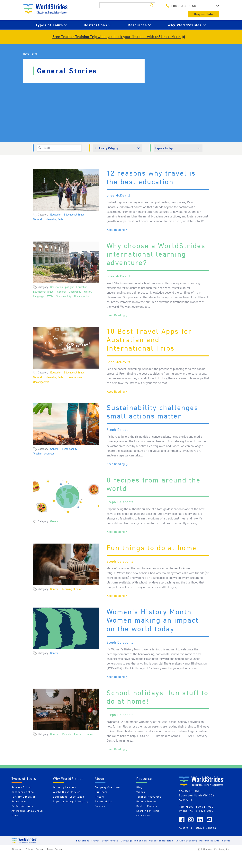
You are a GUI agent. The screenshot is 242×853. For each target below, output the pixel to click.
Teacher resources (44, 453)
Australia (185, 827)
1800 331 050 (181, 6)
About (99, 778)
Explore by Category (107, 148)
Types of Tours (49, 25)
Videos (140, 792)
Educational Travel (74, 214)
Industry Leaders (64, 787)
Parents (66, 734)
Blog (139, 787)
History (88, 291)
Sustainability (63, 296)
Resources (137, 25)
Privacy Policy (34, 849)
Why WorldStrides (184, 25)
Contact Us (143, 815)
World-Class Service (66, 792)
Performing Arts (22, 806)
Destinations (95, 25)
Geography (75, 291)
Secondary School (23, 792)
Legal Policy (54, 849)
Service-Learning (186, 840)
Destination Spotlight (62, 287)
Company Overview (107, 787)
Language (38, 296)
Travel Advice (74, 377)
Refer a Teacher (146, 801)
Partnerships (103, 801)
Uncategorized (82, 296)
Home (26, 53)
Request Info (203, 14)
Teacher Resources (148, 796)
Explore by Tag (164, 148)
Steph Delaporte (120, 429)
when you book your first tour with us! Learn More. (116, 36)
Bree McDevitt (118, 195)
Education (55, 214)
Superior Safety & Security (70, 801)
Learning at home (72, 589)
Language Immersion (134, 840)
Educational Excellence (68, 796)
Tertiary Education (24, 796)
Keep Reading (116, 229)
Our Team (101, 792)
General (37, 219)
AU (213, 6)
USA (199, 827)
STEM (50, 296)
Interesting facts (54, 219)
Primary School (22, 787)
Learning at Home (148, 810)
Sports (226, 840)
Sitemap (17, 849)
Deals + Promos (146, 806)
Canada (211, 827)
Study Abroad (110, 840)
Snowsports (19, 801)
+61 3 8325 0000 (201, 810)
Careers (100, 806)
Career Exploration (161, 840)
